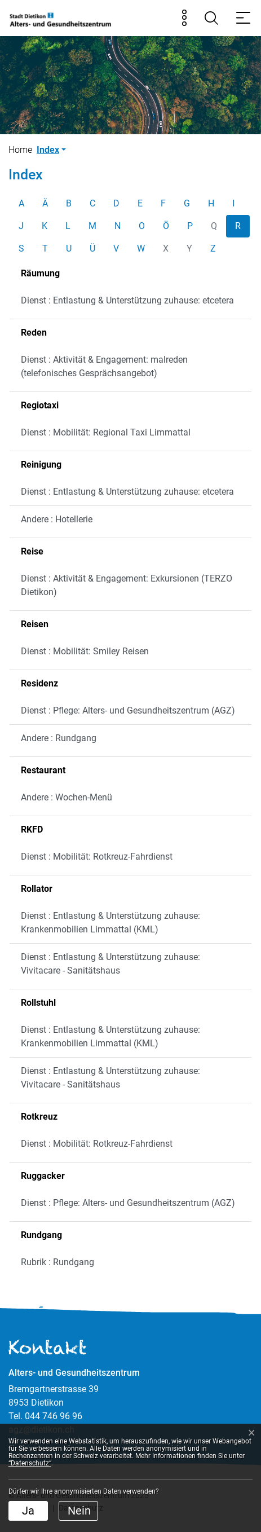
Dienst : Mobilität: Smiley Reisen (85, 651)
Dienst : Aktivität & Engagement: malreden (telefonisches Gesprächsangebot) (104, 366)
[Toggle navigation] (243, 17)
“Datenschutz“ (29, 1463)
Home (20, 149)
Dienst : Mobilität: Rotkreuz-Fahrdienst (96, 856)
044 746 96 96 (53, 1416)
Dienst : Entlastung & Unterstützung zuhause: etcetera (127, 300)
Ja (28, 1510)
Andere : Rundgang (58, 738)
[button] (51, 149)
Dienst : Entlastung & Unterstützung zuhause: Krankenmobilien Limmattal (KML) (110, 922)
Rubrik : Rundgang (57, 1262)
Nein (79, 1510)
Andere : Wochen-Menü (66, 797)
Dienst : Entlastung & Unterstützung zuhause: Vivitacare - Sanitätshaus (110, 964)
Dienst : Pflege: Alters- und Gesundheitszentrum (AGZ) (128, 710)
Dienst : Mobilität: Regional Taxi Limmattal (106, 432)
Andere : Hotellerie (56, 519)
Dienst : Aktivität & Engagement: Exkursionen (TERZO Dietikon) (126, 585)
